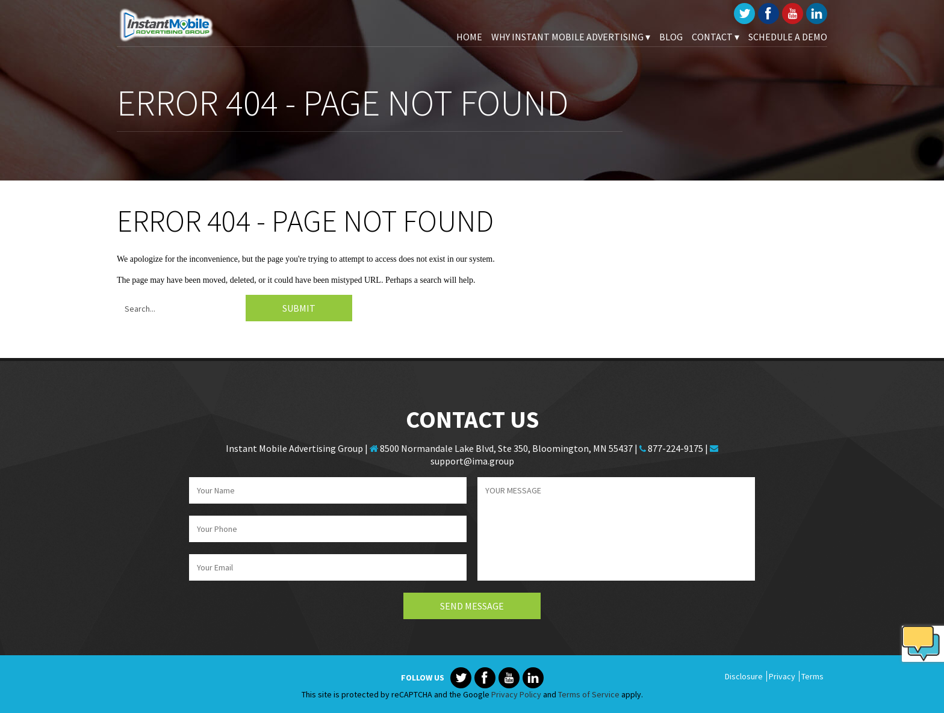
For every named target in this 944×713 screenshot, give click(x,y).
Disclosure (744, 676)
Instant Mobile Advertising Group (177, 24)
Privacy (782, 676)
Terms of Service (589, 694)
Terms (812, 676)
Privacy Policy (516, 694)
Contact (715, 37)
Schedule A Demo (787, 37)
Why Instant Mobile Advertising (570, 37)
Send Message (472, 606)
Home (469, 37)
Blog (671, 37)
